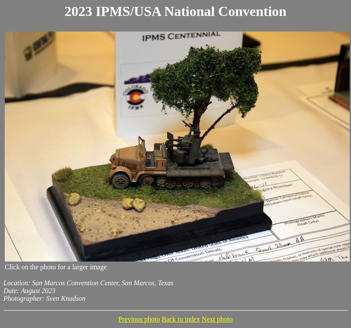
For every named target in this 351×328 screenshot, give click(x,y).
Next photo (217, 319)
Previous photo (139, 319)
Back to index (181, 319)
